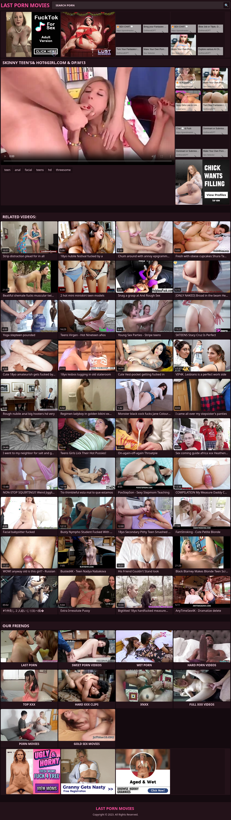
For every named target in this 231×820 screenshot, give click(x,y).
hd (50, 170)
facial (28, 170)
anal (18, 170)
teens (40, 170)
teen (7, 170)
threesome (63, 170)
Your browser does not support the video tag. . (88, 116)
